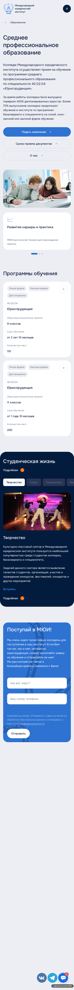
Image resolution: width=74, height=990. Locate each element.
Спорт (34, 482)
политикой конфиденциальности (25, 723)
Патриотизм (54, 482)
